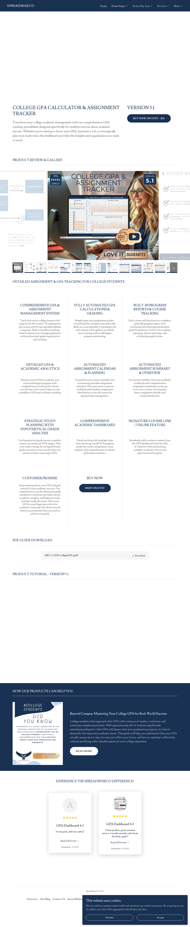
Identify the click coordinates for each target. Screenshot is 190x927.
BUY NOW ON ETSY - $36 (149, 118)
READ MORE (84, 751)
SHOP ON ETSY (95, 488)
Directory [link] (32, 899)
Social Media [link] (75, 899)
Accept (170, 916)
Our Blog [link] (45, 899)
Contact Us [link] (59, 899)
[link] (20, 6)
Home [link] (103, 6)
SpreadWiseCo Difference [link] (99, 899)
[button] (120, 6)
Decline (143, 916)
